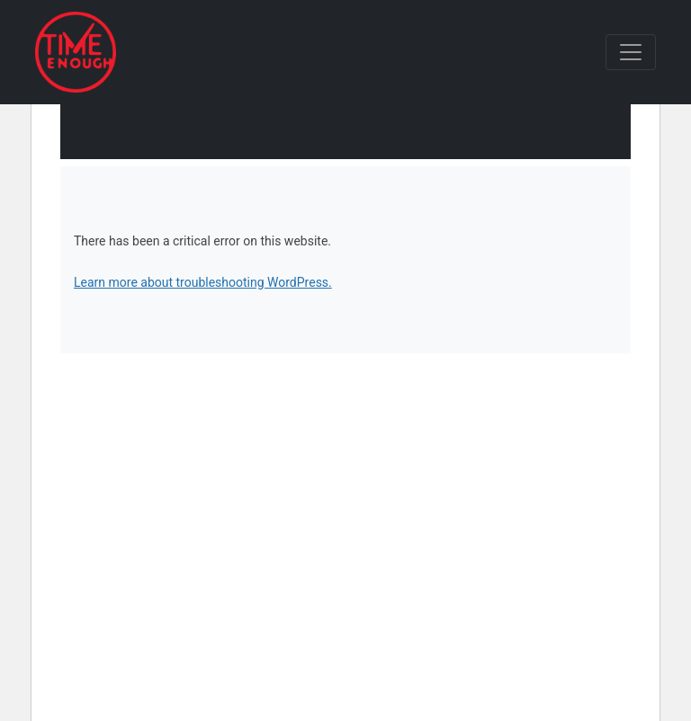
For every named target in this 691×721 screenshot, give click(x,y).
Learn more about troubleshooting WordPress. (203, 282)
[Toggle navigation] (631, 52)
